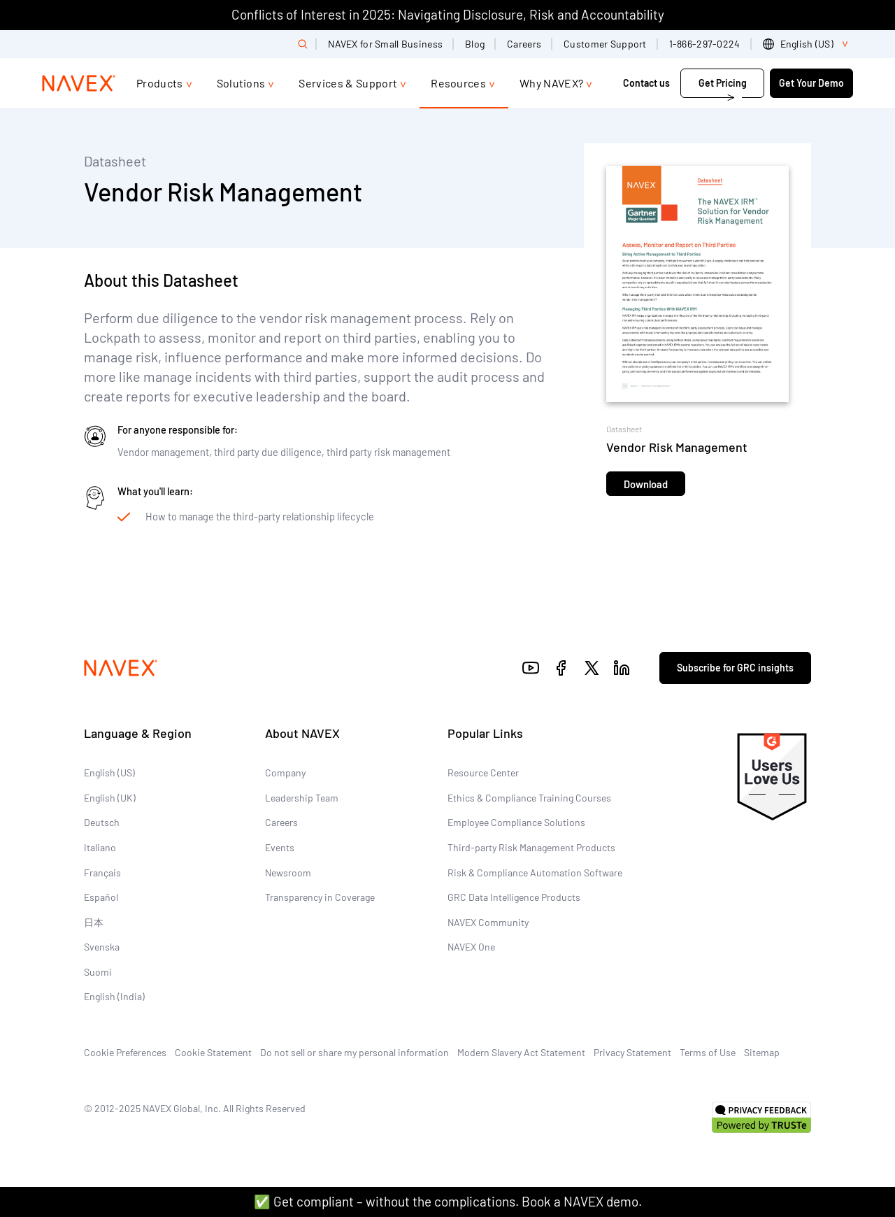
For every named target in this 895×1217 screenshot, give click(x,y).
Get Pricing (723, 83)
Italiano (100, 847)
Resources (458, 83)
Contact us (647, 83)
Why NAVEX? (551, 83)
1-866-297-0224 (704, 44)
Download (646, 484)
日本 (93, 922)
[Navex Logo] (79, 83)
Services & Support (348, 83)
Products (159, 83)
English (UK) (110, 798)
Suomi (98, 972)
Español (101, 897)
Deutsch (102, 822)
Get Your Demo (811, 83)
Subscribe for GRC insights (735, 668)
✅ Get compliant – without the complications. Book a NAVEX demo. (448, 1201)
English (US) (109, 772)
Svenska (102, 947)
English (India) (114, 996)
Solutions (241, 83)
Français (102, 872)
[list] (808, 44)
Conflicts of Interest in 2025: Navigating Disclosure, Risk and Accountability (447, 14)
